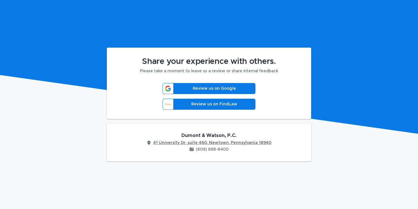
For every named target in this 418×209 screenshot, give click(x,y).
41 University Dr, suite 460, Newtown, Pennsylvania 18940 (212, 143)
